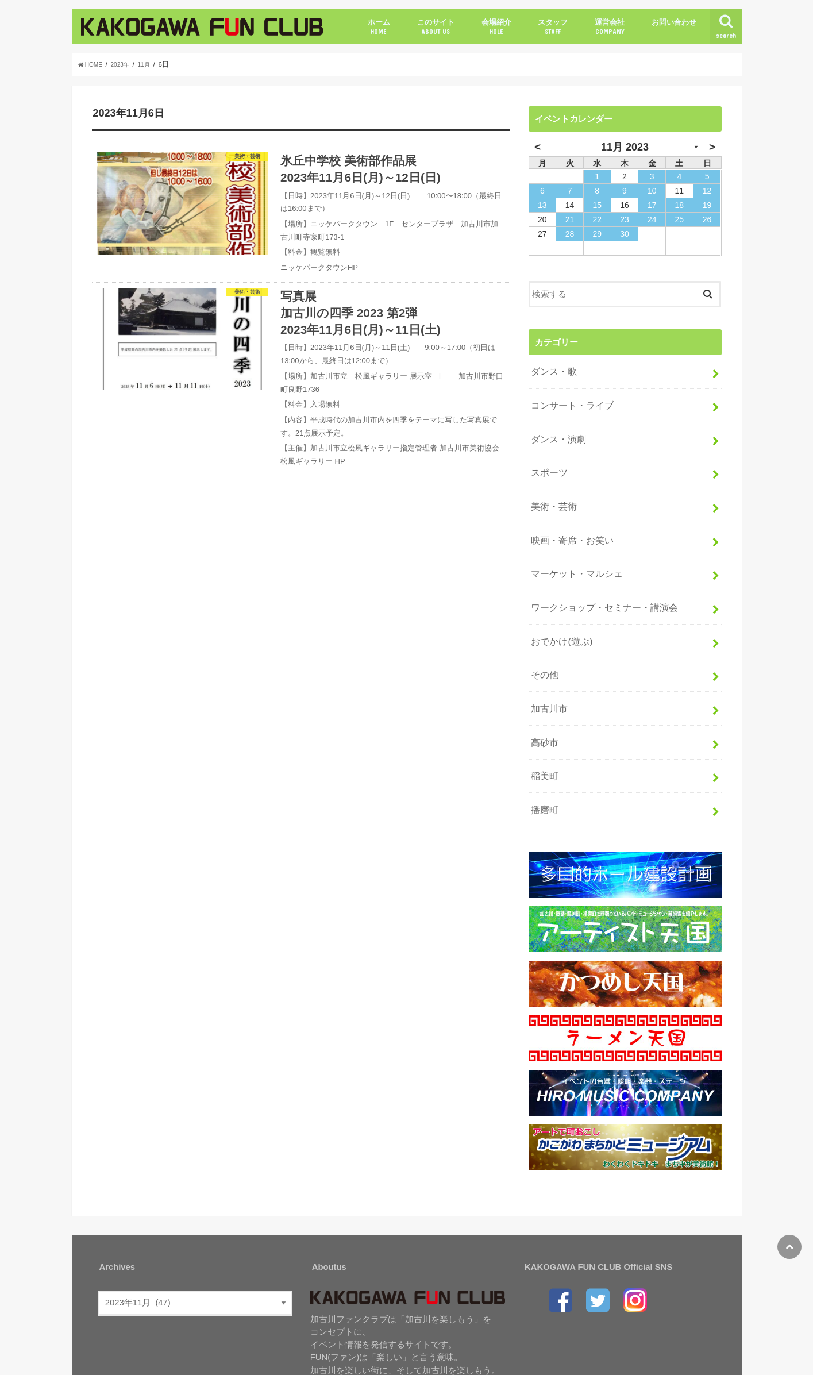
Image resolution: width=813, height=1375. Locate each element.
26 (707, 219)
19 (707, 205)
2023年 (126, 64)
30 (624, 233)
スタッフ (553, 27)
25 (679, 219)
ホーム (379, 27)
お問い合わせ (674, 22)
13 (542, 205)
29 (597, 233)
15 (597, 205)
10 (652, 190)
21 (570, 219)
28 (570, 233)
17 (652, 205)
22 (597, 219)
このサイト (435, 27)
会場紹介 (496, 27)
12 (707, 190)
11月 (152, 64)
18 (679, 205)
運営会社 (610, 27)
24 (652, 219)
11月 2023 (625, 147)
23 (624, 219)
